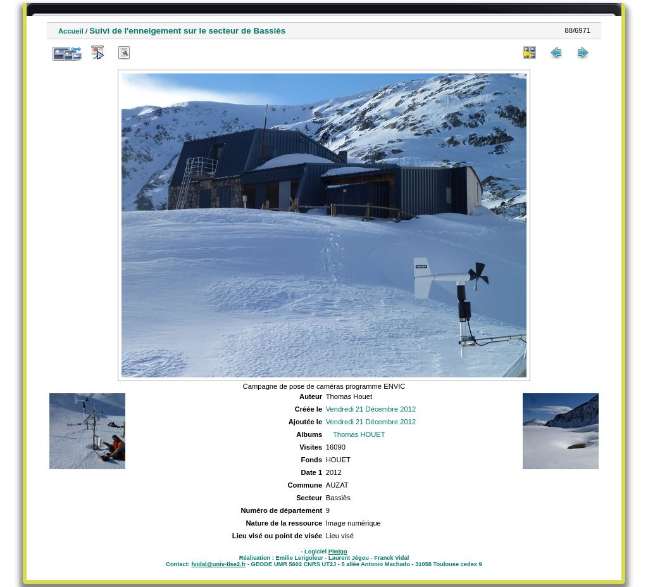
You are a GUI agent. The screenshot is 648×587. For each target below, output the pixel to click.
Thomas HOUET (359, 434)
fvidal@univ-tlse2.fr (218, 564)
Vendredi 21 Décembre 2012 (371, 409)
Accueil (71, 31)
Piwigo (337, 551)
